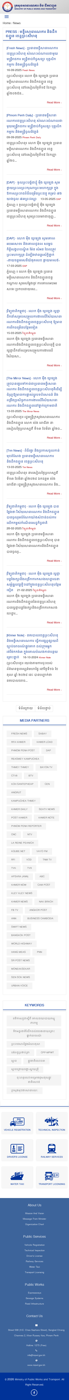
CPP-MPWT (47, 1053)
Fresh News (28, 70)
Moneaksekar (20, 969)
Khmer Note (45, 658)
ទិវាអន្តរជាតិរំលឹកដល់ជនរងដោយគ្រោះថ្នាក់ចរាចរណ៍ (34, 1033)
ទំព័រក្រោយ (25, 708)
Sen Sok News (20, 977)
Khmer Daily (19, 809)
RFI (13, 860)
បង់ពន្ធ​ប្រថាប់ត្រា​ (20, 1053)
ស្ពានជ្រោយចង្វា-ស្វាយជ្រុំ (25, 1069)
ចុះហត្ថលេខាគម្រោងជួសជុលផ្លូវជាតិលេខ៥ (34, 1080)
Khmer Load (44, 742)
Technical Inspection (51, 1130)
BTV (31, 776)
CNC (13, 834)
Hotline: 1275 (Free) (36, 1346)
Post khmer (19, 818)
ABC (42, 876)
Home (7, 23)
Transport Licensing (52, 1184)
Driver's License (17, 1157)
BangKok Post (21, 935)
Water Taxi (17, 1184)
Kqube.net (18, 851)
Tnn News (27, 467)
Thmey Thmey (20, 767)
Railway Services (52, 1157)
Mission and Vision (34, 1213)
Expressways (34, 1293)
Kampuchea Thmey (23, 801)
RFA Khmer (18, 742)
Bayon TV (46, 767)
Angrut (16, 792)
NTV (29, 834)
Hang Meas (18, 952)
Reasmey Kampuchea (25, 759)
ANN (13, 918)
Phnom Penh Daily (31, 138)
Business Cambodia (40, 918)
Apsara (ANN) (19, 876)
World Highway (21, 944)
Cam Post (44, 885)
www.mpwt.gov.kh (36, 1365)
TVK (13, 868)
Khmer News (19, 902)
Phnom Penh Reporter (26, 826)
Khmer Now (18, 885)
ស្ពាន (14, 1061)
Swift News (19, 927)
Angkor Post (38, 910)
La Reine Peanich (22, 843)
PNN (39, 952)
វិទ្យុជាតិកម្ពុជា (29, 333)
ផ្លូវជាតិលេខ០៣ (36, 1061)
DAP (58, 199)
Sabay (42, 734)
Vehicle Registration (17, 1130)
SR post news (20, 960)
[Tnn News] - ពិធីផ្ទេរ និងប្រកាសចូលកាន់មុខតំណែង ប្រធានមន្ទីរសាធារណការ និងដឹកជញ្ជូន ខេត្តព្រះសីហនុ (33, 456)
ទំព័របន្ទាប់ (44, 708)
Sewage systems (34, 1298)
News (17, 23)
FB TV (14, 910)
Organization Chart (34, 1224)
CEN (47, 784)
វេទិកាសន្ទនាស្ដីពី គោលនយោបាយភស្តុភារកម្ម (34, 1021)
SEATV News (47, 809)
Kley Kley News (21, 893)
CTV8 (14, 776)
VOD (28, 860)
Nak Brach (46, 902)
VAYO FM (41, 851)
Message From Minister (34, 1219)
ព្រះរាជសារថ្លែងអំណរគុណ (25, 1044)
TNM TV (47, 860)
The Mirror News (30, 412)
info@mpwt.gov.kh (36, 1355)
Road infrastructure (34, 1304)
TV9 (29, 868)
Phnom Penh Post (23, 750)
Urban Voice (19, 986)
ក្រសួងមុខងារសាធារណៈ (24, 1090)
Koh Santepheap (22, 784)
